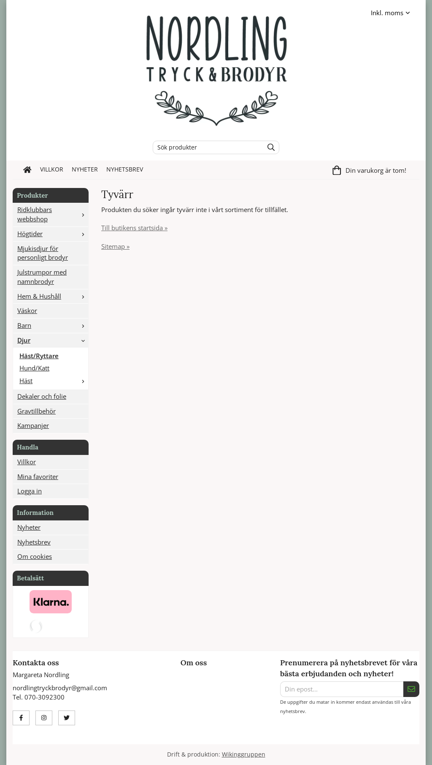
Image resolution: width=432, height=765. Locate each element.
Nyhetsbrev (124, 169)
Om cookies (34, 556)
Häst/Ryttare (39, 355)
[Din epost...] (341, 689)
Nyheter (85, 169)
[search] (269, 147)
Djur (52, 340)
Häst (53, 380)
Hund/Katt (34, 368)
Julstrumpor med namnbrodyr (42, 277)
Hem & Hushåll (52, 296)
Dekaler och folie (41, 396)
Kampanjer (33, 425)
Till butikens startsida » (134, 227)
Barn (52, 325)
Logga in (29, 491)
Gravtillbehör (36, 411)
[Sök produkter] (206, 147)
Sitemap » (115, 246)
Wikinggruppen (243, 754)
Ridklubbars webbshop (52, 214)
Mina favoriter (37, 476)
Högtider (52, 233)
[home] (27, 170)
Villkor (51, 169)
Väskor (27, 310)
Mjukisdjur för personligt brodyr (42, 253)
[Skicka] (411, 689)
